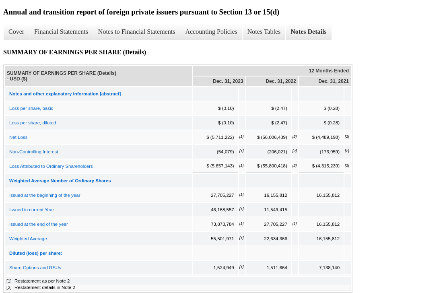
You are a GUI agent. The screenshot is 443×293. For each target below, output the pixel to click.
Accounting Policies (211, 31)
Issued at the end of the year (38, 224)
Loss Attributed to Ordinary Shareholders (51, 166)
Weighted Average (28, 238)
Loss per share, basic (31, 108)
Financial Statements (61, 31)
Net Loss (18, 137)
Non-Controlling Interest (33, 151)
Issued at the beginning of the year (44, 195)
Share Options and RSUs (35, 267)
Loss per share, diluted (32, 122)
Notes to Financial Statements (136, 31)
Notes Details (308, 31)
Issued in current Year (31, 209)
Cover (16, 31)
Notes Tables (264, 31)
